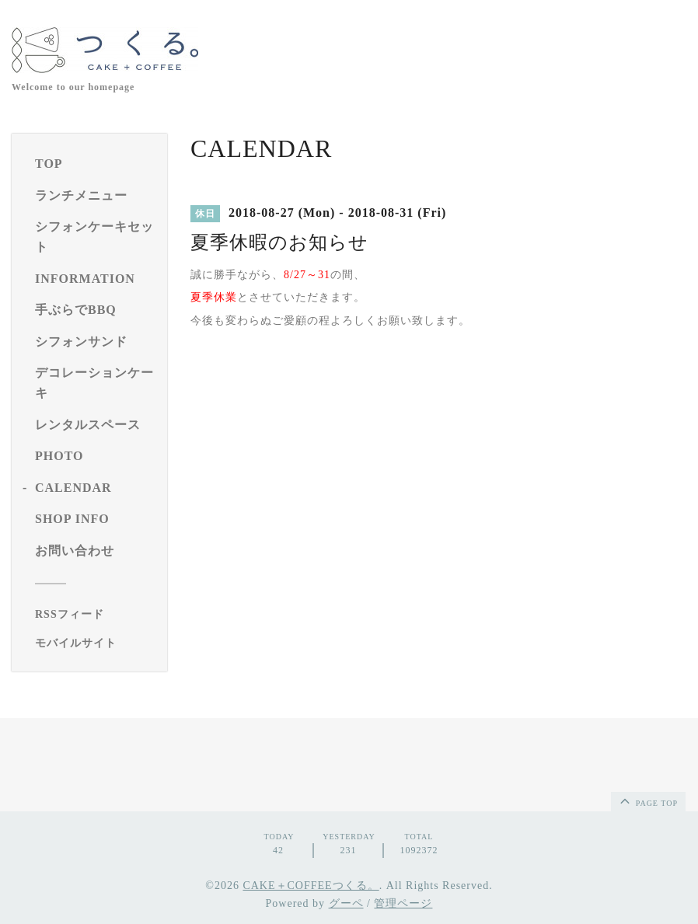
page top (647, 800)
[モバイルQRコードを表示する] (95, 643)
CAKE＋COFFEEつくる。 (311, 885)
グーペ (346, 903)
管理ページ (403, 903)
